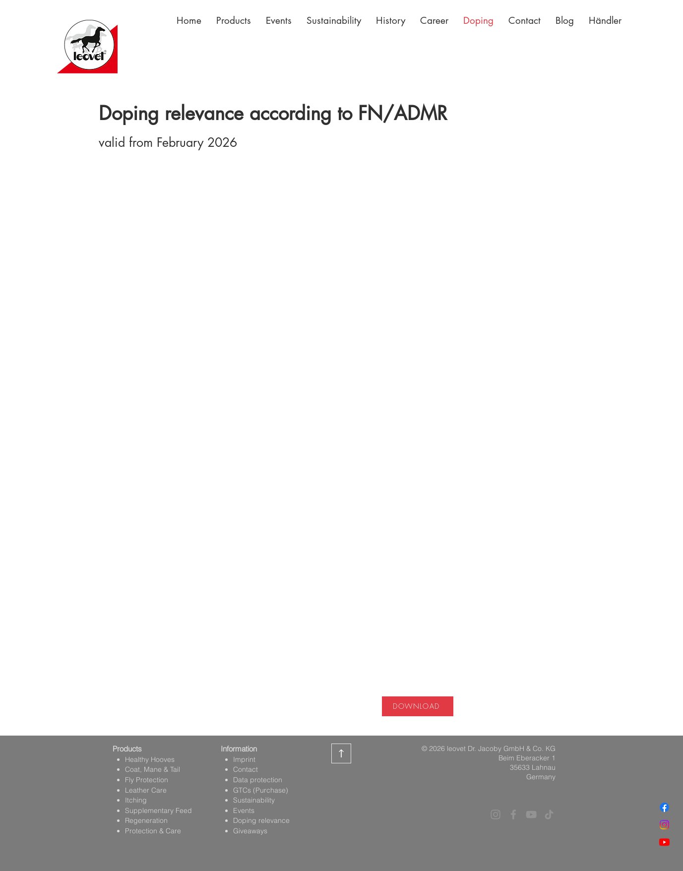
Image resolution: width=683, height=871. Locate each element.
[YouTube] (531, 814)
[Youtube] (664, 842)
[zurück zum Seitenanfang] (341, 753)
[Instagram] (664, 824)
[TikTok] (549, 814)
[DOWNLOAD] (417, 706)
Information (239, 748)
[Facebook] (664, 807)
